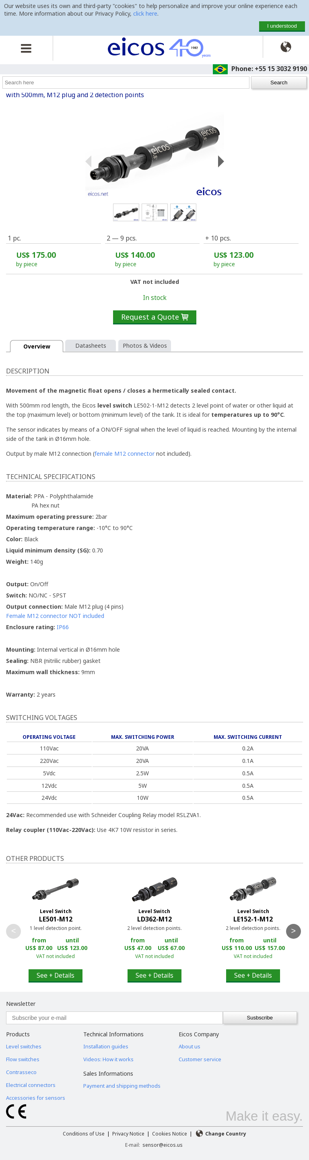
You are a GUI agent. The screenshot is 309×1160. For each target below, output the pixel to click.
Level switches (23, 1046)
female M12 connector (124, 453)
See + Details (55, 975)
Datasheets (90, 345)
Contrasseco (21, 1072)
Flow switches (22, 1059)
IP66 (63, 627)
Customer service (200, 1059)
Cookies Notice (169, 1133)
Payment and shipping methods (122, 1085)
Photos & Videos (145, 345)
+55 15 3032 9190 (281, 68)
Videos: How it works (108, 1059)
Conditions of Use (84, 1133)
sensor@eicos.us (162, 1145)
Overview (36, 346)
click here (145, 13)
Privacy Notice (128, 1133)
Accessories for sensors (35, 1097)
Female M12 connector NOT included (55, 616)
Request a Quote (154, 317)
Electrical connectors (31, 1085)
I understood (282, 26)
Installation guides (105, 1046)
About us (189, 1046)
